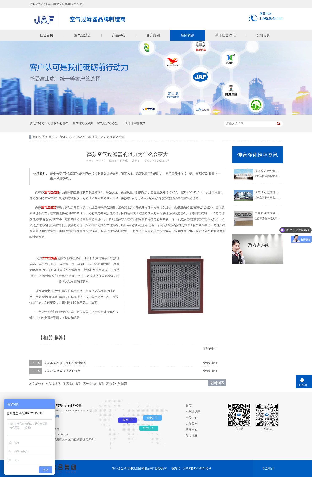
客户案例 (153, 35)
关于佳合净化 (225, 35)
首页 (52, 137)
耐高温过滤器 (72, 383)
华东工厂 (149, 428)
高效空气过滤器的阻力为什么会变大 (100, 137)
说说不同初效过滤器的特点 (62, 371)
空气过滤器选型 (107, 123)
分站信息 (263, 35)
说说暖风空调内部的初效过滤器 (65, 362)
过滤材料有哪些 (58, 123)
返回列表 (217, 383)
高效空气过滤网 (116, 383)
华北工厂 (152, 417)
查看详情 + (210, 362)
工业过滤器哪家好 (133, 123)
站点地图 (192, 435)
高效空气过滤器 (93, 383)
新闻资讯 (187, 35)
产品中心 (118, 35)
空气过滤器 (82, 35)
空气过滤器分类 (82, 123)
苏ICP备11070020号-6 (197, 468)
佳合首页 (46, 35)
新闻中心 (192, 429)
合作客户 (192, 423)
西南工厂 (128, 420)
